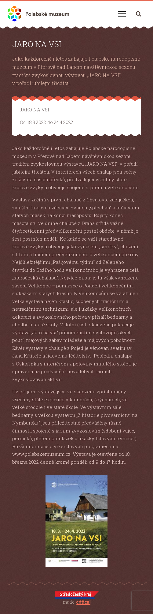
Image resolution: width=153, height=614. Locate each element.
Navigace (122, 13)
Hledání (138, 14)
